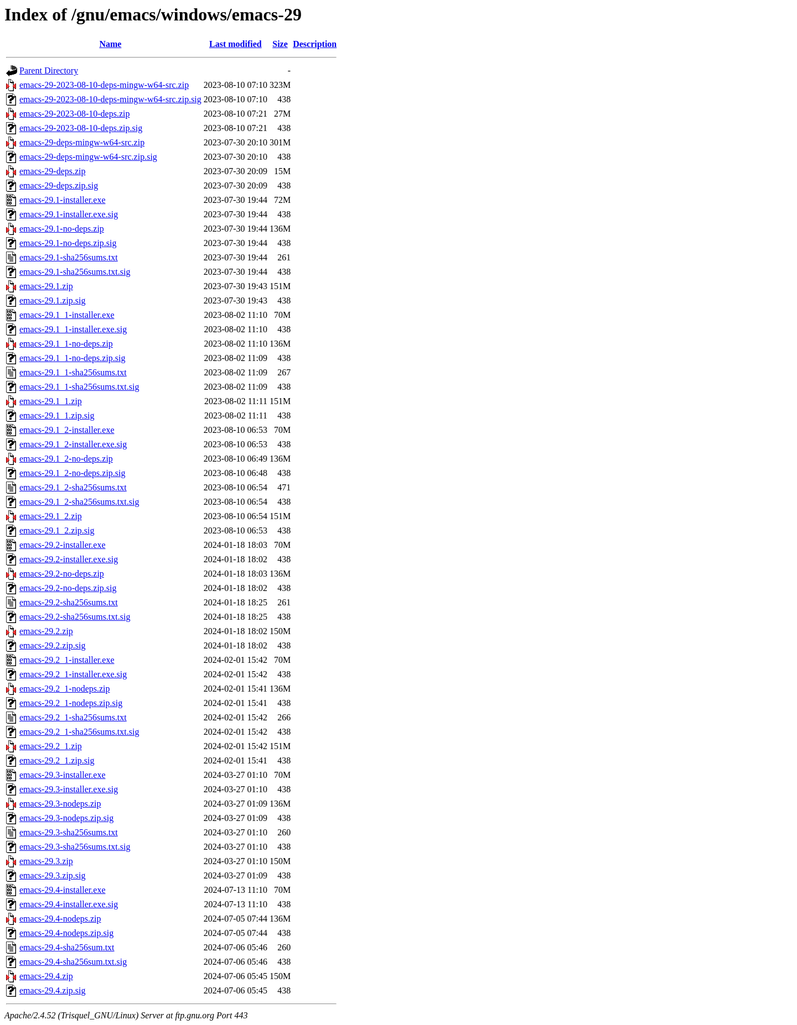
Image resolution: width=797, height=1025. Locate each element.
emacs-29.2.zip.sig (52, 645)
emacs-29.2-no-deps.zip (61, 573)
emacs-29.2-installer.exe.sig (68, 559)
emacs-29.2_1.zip (50, 746)
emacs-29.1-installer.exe (62, 200)
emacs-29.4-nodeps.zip (60, 918)
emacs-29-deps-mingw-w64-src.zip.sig (88, 156)
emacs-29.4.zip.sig (52, 990)
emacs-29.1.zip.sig (52, 300)
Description (315, 44)
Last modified (235, 44)
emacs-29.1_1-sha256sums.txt (73, 372)
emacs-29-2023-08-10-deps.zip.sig (80, 128)
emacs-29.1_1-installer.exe (67, 315)
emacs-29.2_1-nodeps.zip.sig (70, 703)
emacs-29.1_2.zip (50, 516)
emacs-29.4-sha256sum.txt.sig (73, 961)
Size (280, 44)
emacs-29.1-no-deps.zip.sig (68, 243)
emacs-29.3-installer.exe (62, 775)
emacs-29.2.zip (46, 631)
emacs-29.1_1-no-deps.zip (66, 343)
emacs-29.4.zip (46, 976)
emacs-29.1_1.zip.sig (57, 415)
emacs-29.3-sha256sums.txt (68, 832)
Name (110, 44)
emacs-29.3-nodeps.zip (60, 803)
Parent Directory (48, 70)
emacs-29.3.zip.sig (52, 875)
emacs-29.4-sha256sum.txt (67, 947)
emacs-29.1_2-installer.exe (67, 430)
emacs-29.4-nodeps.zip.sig (66, 933)
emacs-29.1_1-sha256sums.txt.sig (79, 386)
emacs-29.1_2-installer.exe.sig (73, 444)
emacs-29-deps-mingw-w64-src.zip (81, 142)
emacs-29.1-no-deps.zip (61, 228)
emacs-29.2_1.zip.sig (57, 760)
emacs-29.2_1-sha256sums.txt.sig (79, 731)
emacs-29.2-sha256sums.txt (68, 602)
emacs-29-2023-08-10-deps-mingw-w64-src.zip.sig (110, 99)
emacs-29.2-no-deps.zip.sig (68, 588)
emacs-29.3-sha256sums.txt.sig (74, 846)
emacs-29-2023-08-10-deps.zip (74, 113)
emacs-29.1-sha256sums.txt (68, 257)
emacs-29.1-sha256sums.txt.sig (74, 271)
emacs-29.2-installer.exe (62, 545)
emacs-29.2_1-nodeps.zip (64, 688)
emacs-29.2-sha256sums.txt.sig (74, 616)
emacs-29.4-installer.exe (62, 890)
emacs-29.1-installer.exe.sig (68, 214)
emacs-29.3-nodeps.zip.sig (66, 818)
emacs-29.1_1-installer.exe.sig (73, 329)
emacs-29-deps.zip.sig (58, 185)
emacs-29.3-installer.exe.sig (68, 789)
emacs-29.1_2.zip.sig (57, 530)
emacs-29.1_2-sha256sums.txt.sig (79, 501)
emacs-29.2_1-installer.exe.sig (73, 674)
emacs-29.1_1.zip (50, 401)
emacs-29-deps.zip (52, 171)
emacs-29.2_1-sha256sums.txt (73, 717)
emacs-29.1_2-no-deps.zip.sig (72, 473)
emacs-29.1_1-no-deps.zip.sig (72, 358)
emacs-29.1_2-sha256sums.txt (73, 487)
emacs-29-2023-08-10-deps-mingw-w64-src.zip (104, 85)
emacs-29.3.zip (46, 861)
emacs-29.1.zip (46, 286)
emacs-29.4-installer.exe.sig (68, 904)
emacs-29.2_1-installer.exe (67, 660)
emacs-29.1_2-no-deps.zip (66, 458)
